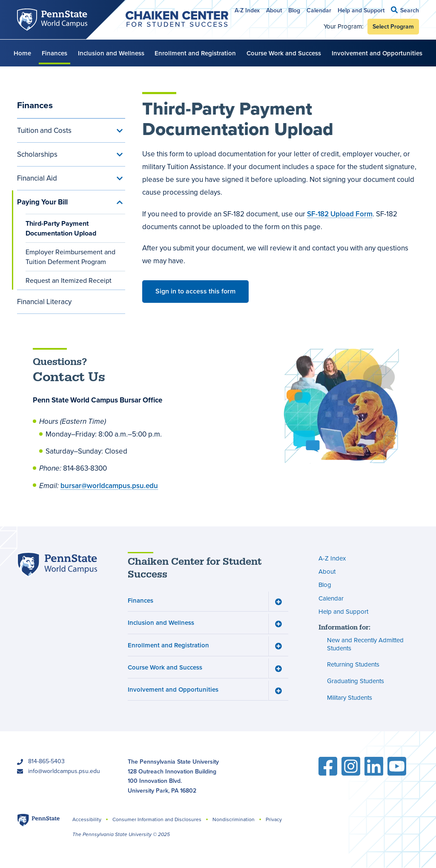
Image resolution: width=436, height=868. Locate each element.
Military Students (349, 697)
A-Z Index (247, 10)
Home (22, 53)
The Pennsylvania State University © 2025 (121, 834)
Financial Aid (37, 178)
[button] (405, 10)
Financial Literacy (44, 301)
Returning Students (353, 665)
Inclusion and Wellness (111, 53)
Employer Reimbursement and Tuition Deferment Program (70, 257)
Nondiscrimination (233, 819)
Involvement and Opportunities (377, 53)
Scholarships (37, 154)
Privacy (274, 819)
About (274, 10)
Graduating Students (355, 681)
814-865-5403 (46, 761)
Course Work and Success (284, 53)
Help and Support (361, 10)
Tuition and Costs (44, 130)
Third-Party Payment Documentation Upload (61, 228)
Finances (54, 53)
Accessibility (86, 819)
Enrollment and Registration (195, 53)
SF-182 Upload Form (340, 214)
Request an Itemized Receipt (69, 280)
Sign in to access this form (195, 291)
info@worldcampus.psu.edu (64, 771)
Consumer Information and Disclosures (156, 819)
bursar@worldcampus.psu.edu (109, 485)
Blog (294, 10)
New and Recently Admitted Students (365, 644)
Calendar (319, 10)
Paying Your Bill (42, 202)
